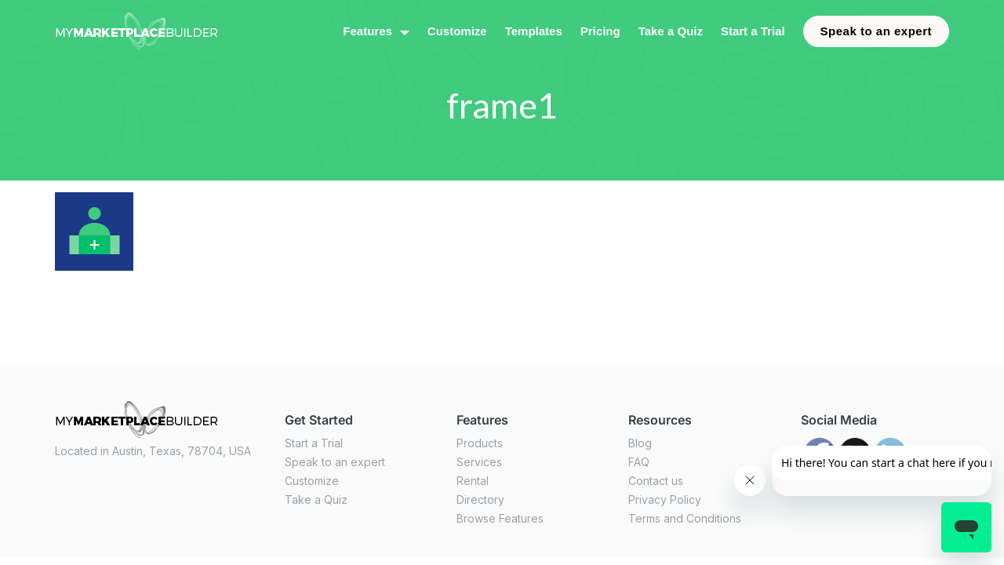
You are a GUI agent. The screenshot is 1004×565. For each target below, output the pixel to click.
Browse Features (500, 518)
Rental (473, 480)
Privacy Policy (664, 499)
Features (367, 31)
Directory (480, 499)
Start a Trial (753, 31)
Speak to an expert (876, 31)
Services (479, 461)
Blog (640, 443)
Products (480, 443)
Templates (533, 31)
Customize (457, 31)
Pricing (600, 31)
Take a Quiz (670, 31)
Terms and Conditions (684, 518)
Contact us (655, 480)
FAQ (638, 461)
